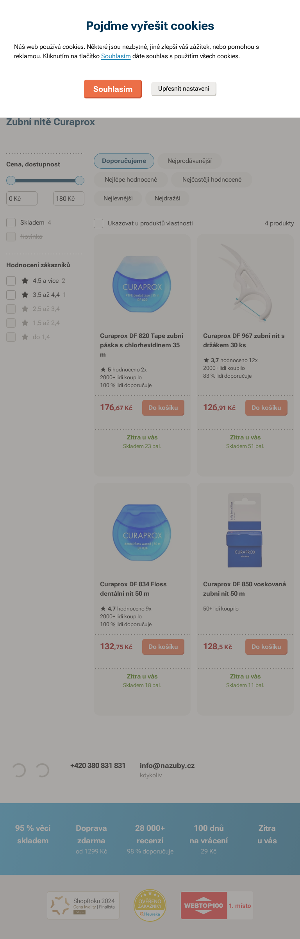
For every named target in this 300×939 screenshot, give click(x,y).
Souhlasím (116, 56)
